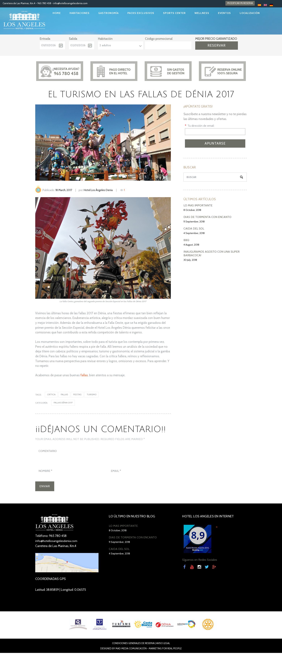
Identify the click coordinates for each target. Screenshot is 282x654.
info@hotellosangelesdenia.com (70, 3)
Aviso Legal (163, 644)
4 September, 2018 (194, 233)
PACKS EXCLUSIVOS (140, 13)
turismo (92, 394)
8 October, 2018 (192, 210)
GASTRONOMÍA (108, 13)
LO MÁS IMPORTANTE (197, 205)
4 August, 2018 (191, 244)
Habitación (105, 38)
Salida (73, 38)
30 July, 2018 (190, 259)
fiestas (78, 394)
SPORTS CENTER (174, 13)
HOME (57, 13)
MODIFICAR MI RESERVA (240, 3)
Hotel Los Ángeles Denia (98, 190)
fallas (84, 375)
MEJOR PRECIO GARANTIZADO (216, 38)
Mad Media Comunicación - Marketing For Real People (149, 649)
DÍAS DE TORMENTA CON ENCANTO (207, 217)
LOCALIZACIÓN (250, 13)
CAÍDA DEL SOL (193, 228)
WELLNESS (202, 13)
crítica (51, 394)
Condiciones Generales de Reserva (133, 644)
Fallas (64, 394)
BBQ (186, 240)
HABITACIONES (79, 13)
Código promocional (158, 38)
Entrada (45, 38)
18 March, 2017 (63, 190)
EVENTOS (224, 13)
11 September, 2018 (194, 221)
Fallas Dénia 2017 (63, 403)
